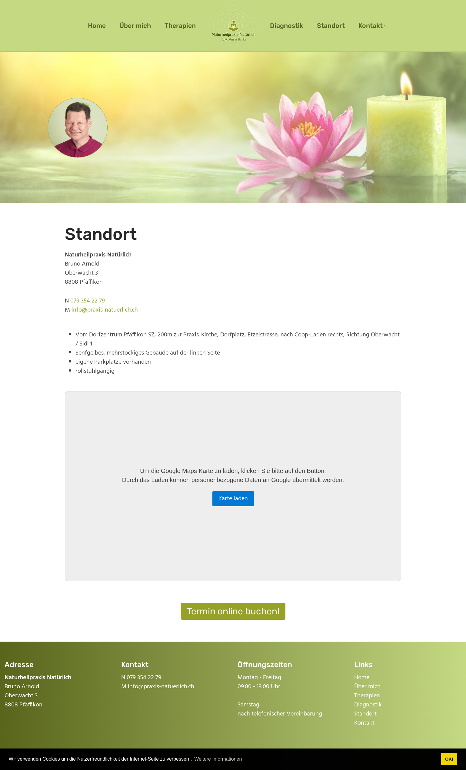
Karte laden (233, 499)
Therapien (367, 696)
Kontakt (364, 723)
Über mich (367, 687)
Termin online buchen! (233, 611)
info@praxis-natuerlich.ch (105, 310)
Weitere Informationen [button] (218, 759)
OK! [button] (449, 759)
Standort (365, 714)
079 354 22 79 (87, 301)
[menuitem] (97, 26)
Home (361, 677)
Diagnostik (368, 705)
